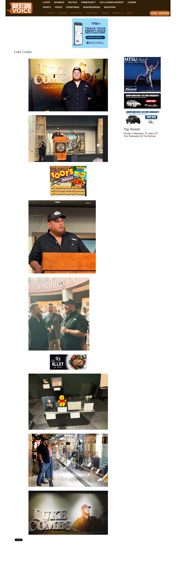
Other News (72, 7)
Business (59, 2)
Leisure (132, 2)
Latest (46, 2)
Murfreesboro (91, 7)
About (130, 13)
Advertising (92, 13)
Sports (47, 7)
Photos (50, 13)
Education (110, 7)
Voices (58, 7)
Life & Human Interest (111, 2)
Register (164, 13)
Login (154, 13)
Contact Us (117, 13)
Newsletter (77, 13)
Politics (72, 2)
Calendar (62, 13)
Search (105, 13)
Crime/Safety (88, 2)
